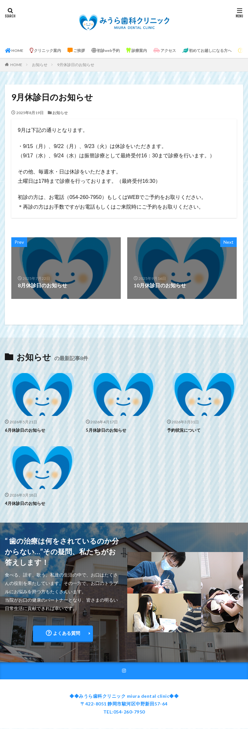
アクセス (187, 50)
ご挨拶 (87, 50)
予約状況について (185, 430)
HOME (16, 50)
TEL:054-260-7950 (124, 712)
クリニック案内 (51, 50)
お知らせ (39, 64)
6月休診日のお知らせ (26, 430)
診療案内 (156, 50)
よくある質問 (63, 632)
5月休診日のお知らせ (107, 430)
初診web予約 (120, 50)
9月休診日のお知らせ (75, 64)
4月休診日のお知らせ (26, 503)
